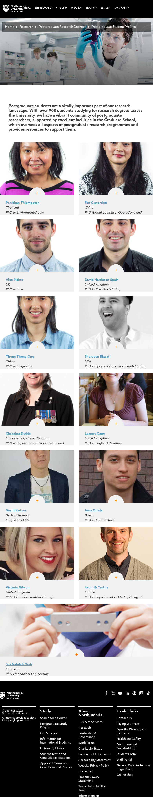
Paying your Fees (128, 724)
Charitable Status (90, 748)
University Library (52, 748)
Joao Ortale (94, 510)
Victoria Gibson (18, 587)
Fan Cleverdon (96, 203)
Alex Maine (14, 279)
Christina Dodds (18, 433)
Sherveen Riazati (97, 356)
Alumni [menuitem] (105, 8)
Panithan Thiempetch (22, 203)
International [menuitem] (44, 8)
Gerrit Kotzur (16, 510)
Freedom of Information (94, 754)
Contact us (124, 718)
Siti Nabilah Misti (19, 664)
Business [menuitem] (61, 8)
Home (9, 26)
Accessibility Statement (94, 760)
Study (45, 711)
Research (26, 26)
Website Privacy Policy (93, 765)
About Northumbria (90, 713)
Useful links (128, 711)
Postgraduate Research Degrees (62, 26)
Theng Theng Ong (20, 356)
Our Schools (48, 733)
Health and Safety (129, 739)
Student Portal (127, 754)
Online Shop (125, 775)
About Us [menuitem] (91, 8)
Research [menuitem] (76, 8)
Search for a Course (53, 718)
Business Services (90, 722)
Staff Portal (124, 760)
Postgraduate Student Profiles (114, 26)
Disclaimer (85, 771)
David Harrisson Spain (102, 279)
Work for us (86, 743)
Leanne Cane (95, 433)
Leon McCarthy (96, 587)
